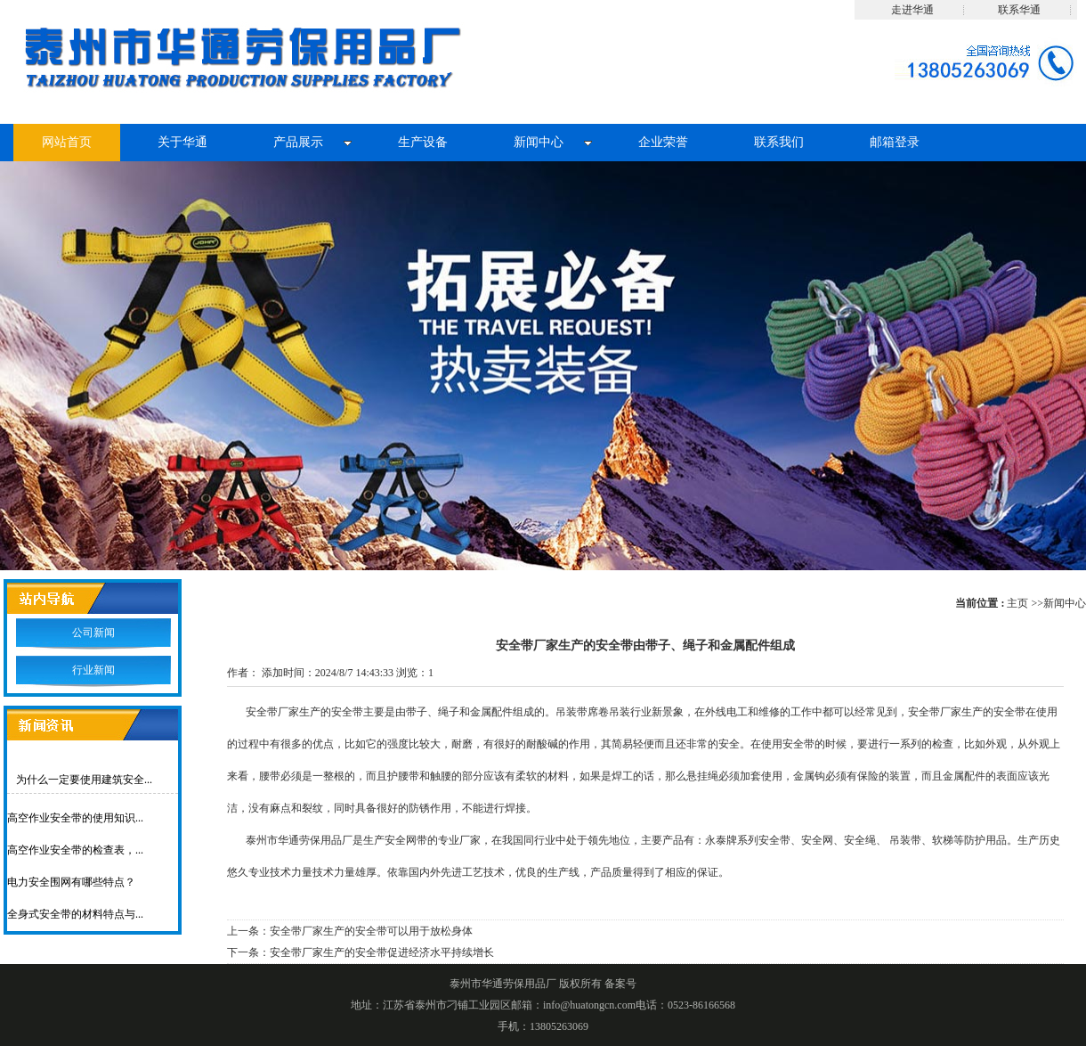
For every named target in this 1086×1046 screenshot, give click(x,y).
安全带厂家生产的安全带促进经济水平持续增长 (382, 952)
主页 (1017, 603)
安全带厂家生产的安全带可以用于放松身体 (371, 931)
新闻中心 (1064, 603)
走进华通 (912, 10)
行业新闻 (93, 670)
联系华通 (1019, 10)
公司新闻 (93, 632)
